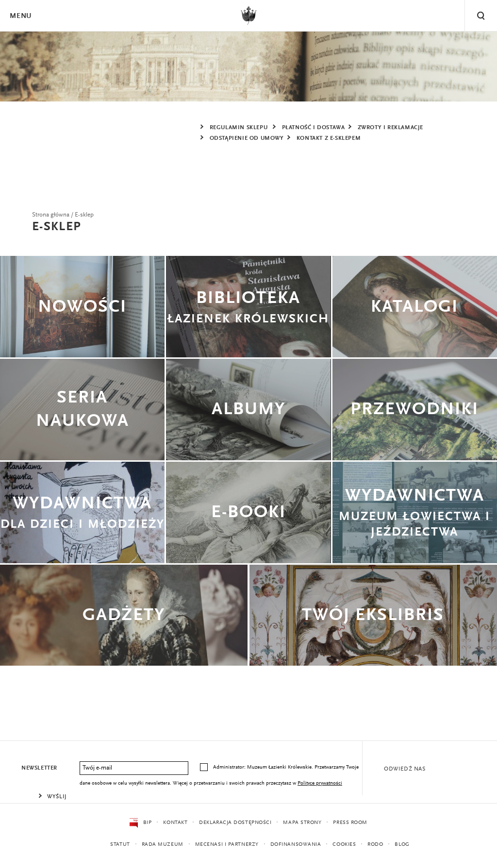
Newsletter (39, 768)
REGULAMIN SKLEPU (239, 128)
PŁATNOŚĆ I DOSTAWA (313, 128)
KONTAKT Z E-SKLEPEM (329, 138)
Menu (20, 16)
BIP (140, 823)
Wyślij (57, 797)
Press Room (350, 822)
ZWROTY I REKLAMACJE (390, 128)
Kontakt (175, 822)
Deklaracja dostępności (235, 822)
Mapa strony (302, 822)
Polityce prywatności (320, 783)
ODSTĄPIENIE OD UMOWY (247, 138)
